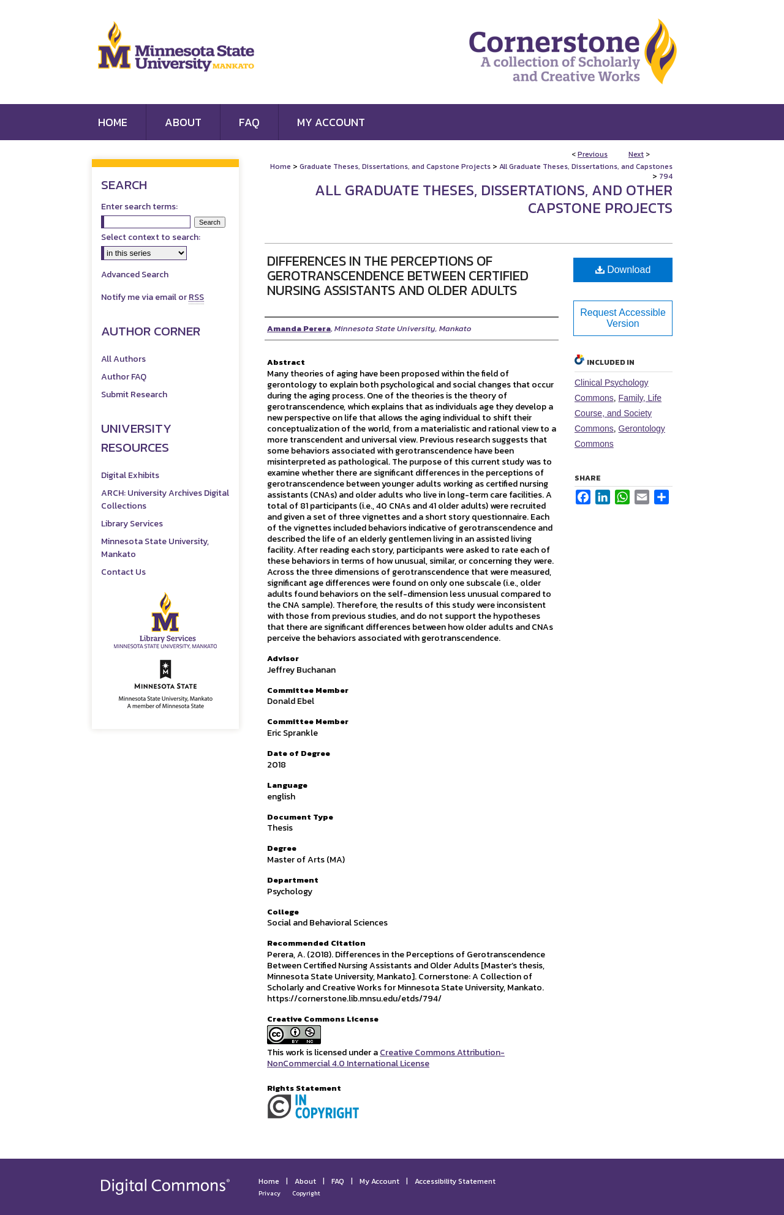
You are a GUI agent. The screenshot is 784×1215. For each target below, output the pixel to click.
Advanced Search (134, 274)
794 (666, 176)
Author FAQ (123, 376)
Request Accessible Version (623, 318)
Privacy (269, 1193)
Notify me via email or (152, 297)
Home (280, 166)
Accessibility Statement (455, 1181)
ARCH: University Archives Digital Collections (165, 499)
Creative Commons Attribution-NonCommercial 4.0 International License (386, 1058)
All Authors (123, 359)
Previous (593, 154)
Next (636, 154)
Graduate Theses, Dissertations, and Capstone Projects (395, 166)
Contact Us (123, 572)
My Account (379, 1181)
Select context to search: (150, 237)
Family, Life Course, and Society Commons (618, 413)
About (305, 1181)
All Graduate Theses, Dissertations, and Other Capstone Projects (494, 199)
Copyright (306, 1193)
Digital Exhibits (130, 475)
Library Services (132, 523)
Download (623, 269)
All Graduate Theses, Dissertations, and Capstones (586, 166)
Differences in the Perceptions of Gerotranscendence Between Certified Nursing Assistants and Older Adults (398, 276)
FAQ (337, 1181)
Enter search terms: (139, 206)
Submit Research (134, 394)
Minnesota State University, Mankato (155, 548)
